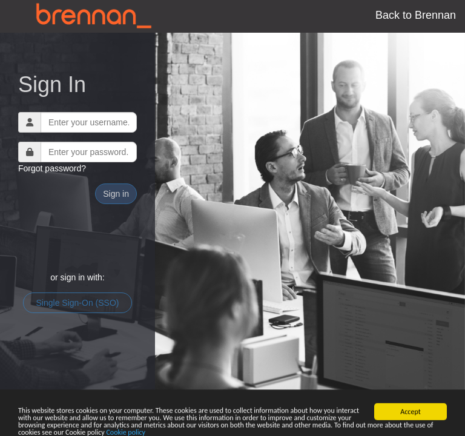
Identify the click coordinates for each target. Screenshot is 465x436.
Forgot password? (52, 168)
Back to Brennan (415, 15)
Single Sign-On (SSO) (77, 303)
